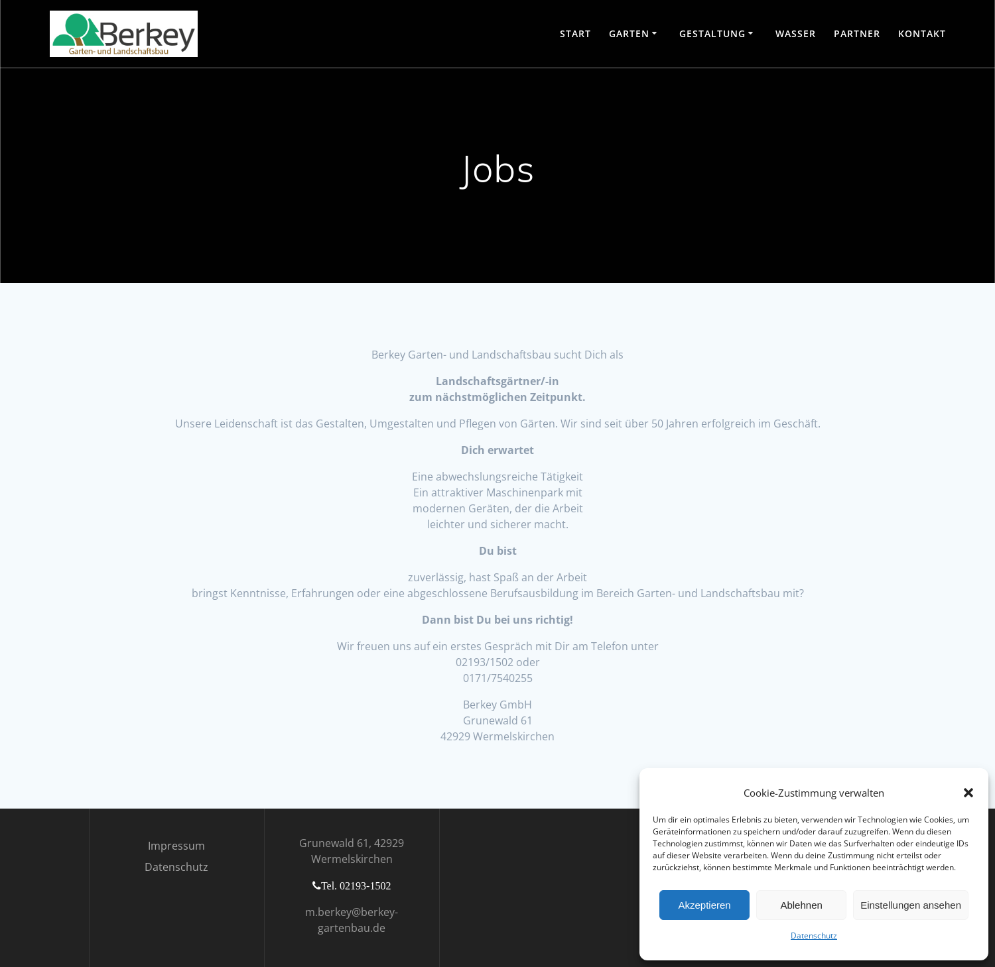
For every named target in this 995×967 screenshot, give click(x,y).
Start (575, 33)
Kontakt (922, 33)
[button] (968, 792)
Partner (857, 33)
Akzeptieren (704, 905)
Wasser (795, 33)
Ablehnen (801, 905)
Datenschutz (814, 935)
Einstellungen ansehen (910, 905)
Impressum (176, 845)
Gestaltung (712, 33)
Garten (629, 33)
